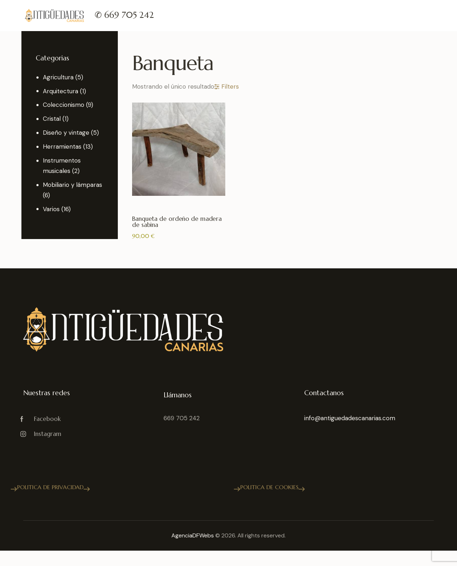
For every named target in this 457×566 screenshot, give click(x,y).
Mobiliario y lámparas (72, 185)
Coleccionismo (63, 105)
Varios (51, 209)
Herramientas (62, 146)
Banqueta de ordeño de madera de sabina (177, 222)
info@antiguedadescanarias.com (349, 418)
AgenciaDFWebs (192, 535)
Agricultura (58, 77)
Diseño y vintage (66, 132)
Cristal (52, 119)
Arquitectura (60, 91)
